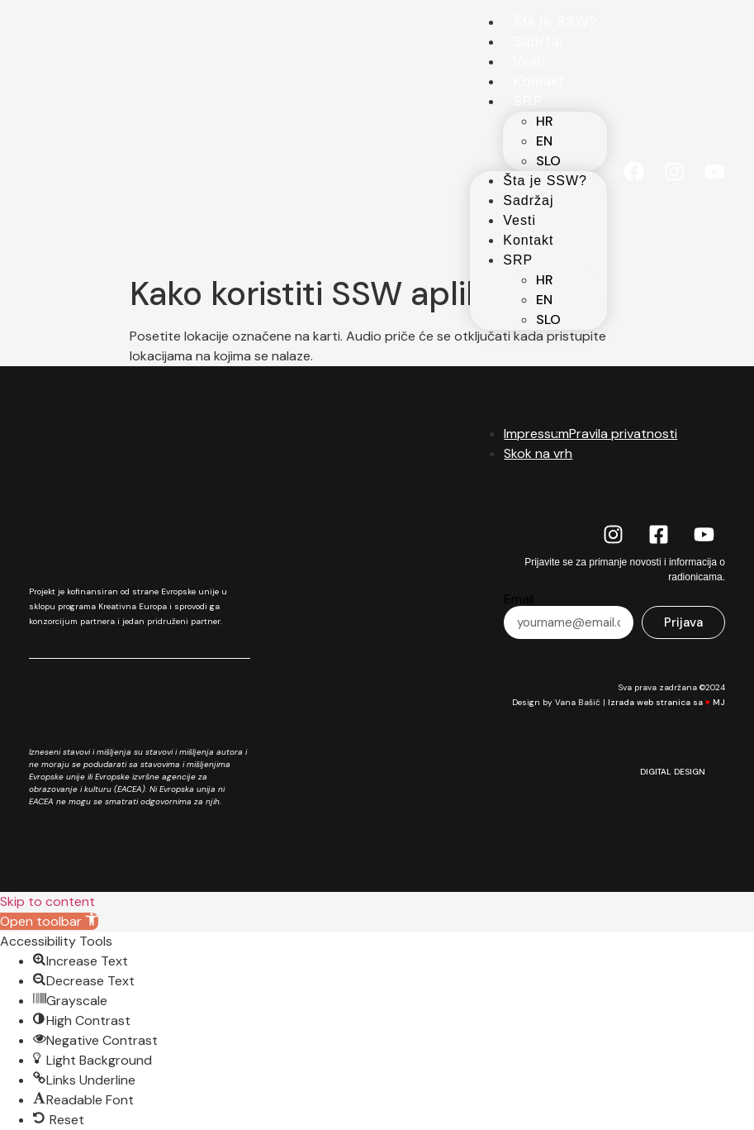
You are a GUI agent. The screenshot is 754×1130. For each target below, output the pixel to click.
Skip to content (47, 901)
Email (519, 599)
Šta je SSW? (555, 22)
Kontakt (538, 81)
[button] (49, 921)
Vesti (529, 62)
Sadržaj (538, 42)
